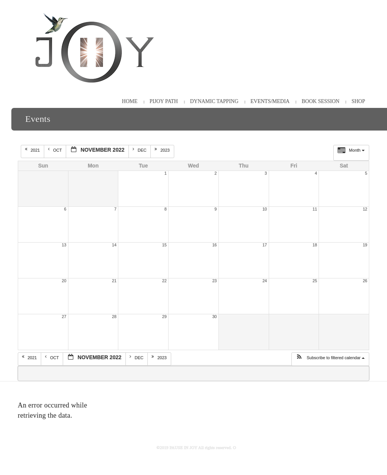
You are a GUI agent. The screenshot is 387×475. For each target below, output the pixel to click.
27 (64, 316)
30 (214, 316)
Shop (358, 101)
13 (64, 245)
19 (365, 245)
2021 (33, 149)
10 (264, 209)
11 (315, 209)
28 (114, 316)
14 (114, 245)
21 (114, 280)
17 (264, 245)
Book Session (320, 101)
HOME (130, 101)
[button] (330, 359)
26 (365, 280)
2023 (163, 149)
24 (264, 280)
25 (315, 280)
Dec (140, 149)
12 (365, 209)
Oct (55, 149)
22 (164, 280)
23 (214, 280)
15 (164, 245)
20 (64, 280)
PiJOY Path (164, 101)
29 (164, 316)
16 (214, 245)
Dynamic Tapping (214, 101)
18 (315, 245)
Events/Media (270, 101)
